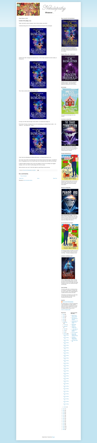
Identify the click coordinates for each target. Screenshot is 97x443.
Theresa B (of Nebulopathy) (68, 301)
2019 (64, 412)
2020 (64, 410)
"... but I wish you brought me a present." (75, 330)
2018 (64, 413)
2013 (64, 421)
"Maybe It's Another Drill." (74, 327)
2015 (64, 418)
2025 (64, 316)
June (64, 330)
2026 (64, 314)
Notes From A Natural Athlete (74, 316)
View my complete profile (65, 309)
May (64, 332)
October (65, 324)
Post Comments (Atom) (28, 180)
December (65, 322)
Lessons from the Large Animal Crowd (75, 322)
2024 (64, 317)
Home (38, 178)
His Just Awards (75, 332)
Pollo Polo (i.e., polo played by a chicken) (75, 318)
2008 (64, 429)
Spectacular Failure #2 (74, 325)
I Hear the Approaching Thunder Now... (74, 338)
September (65, 326)
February (65, 333)
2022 (64, 320)
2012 (64, 423)
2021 (64, 408)
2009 (64, 427)
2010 (64, 426)
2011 (64, 424)
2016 (64, 416)
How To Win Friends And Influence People (75, 334)
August (65, 328)
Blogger (53, 437)
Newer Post (21, 178)
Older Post (55, 178)
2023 (64, 319)
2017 (64, 415)
